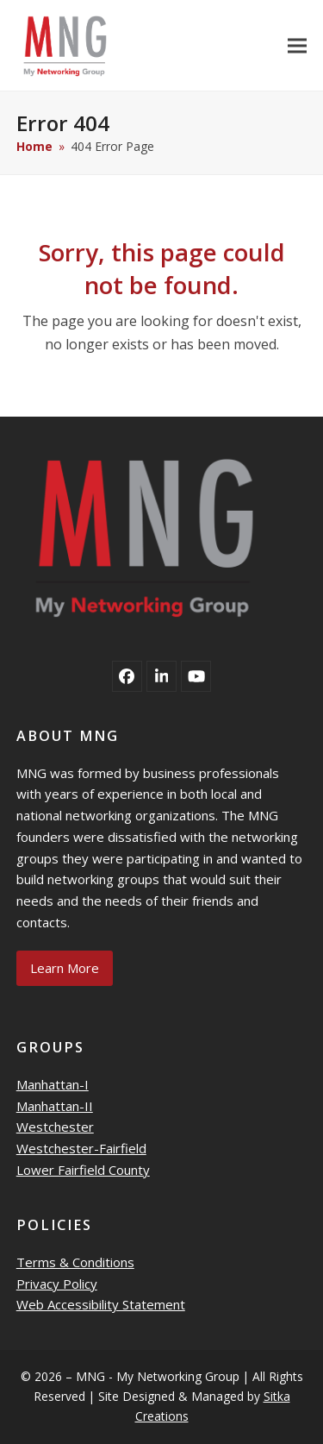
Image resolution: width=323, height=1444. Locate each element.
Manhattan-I (52, 1084)
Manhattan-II (54, 1105)
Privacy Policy (56, 1283)
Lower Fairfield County (83, 1169)
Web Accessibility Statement (100, 1304)
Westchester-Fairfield (81, 1148)
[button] (297, 45)
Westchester (55, 1126)
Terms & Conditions (75, 1262)
